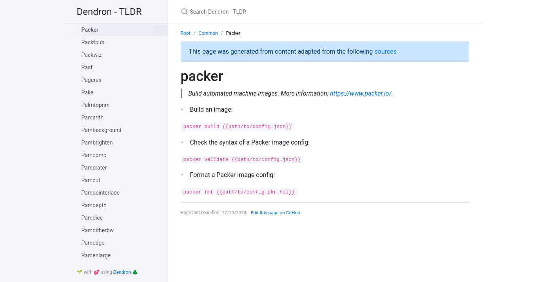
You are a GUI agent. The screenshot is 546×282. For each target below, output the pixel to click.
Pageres (92, 80)
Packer (90, 30)
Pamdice (92, 218)
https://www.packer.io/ (363, 93)
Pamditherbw (98, 230)
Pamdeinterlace (101, 193)
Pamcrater (94, 167)
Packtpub (93, 42)
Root (185, 33)
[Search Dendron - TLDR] (273, 11)
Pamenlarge (96, 255)
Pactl (88, 67)
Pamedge (93, 243)
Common (208, 33)
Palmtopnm (96, 105)
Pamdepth (94, 205)
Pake (88, 92)
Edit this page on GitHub (276, 212)
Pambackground (102, 130)
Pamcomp (94, 155)
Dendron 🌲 (125, 272)
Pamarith (93, 117)
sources (385, 51)
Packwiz (92, 55)
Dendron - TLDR (109, 11)
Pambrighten (97, 142)
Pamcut (91, 180)
